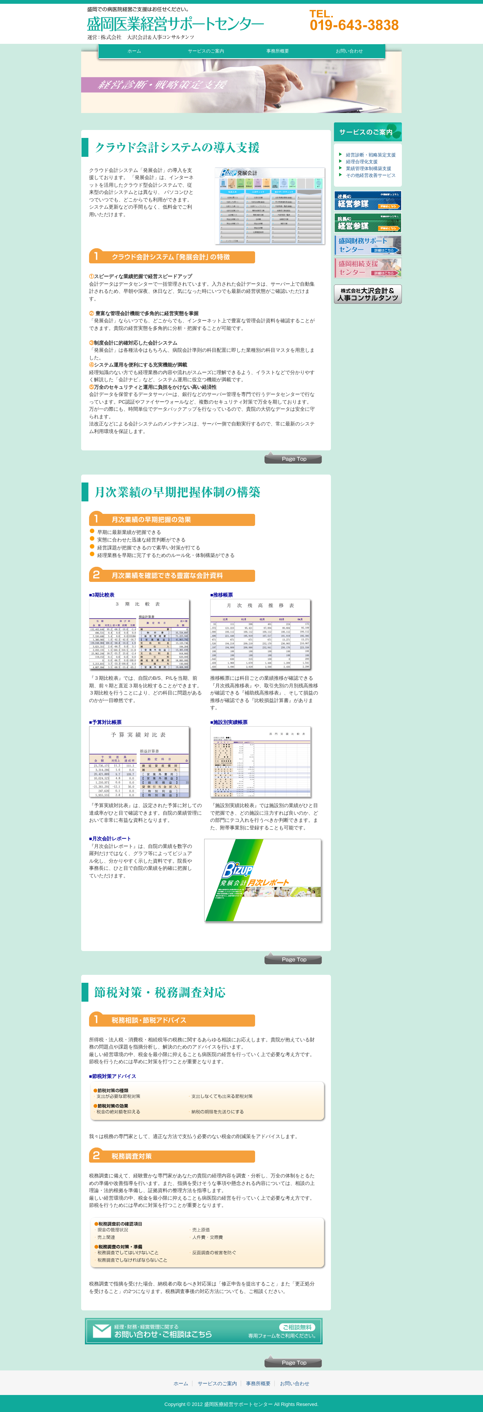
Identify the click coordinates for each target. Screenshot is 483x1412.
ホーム (134, 50)
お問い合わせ (349, 50)
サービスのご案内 (206, 50)
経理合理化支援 (362, 161)
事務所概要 (277, 50)
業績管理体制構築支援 (368, 168)
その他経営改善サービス (371, 175)
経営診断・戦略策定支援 (371, 155)
